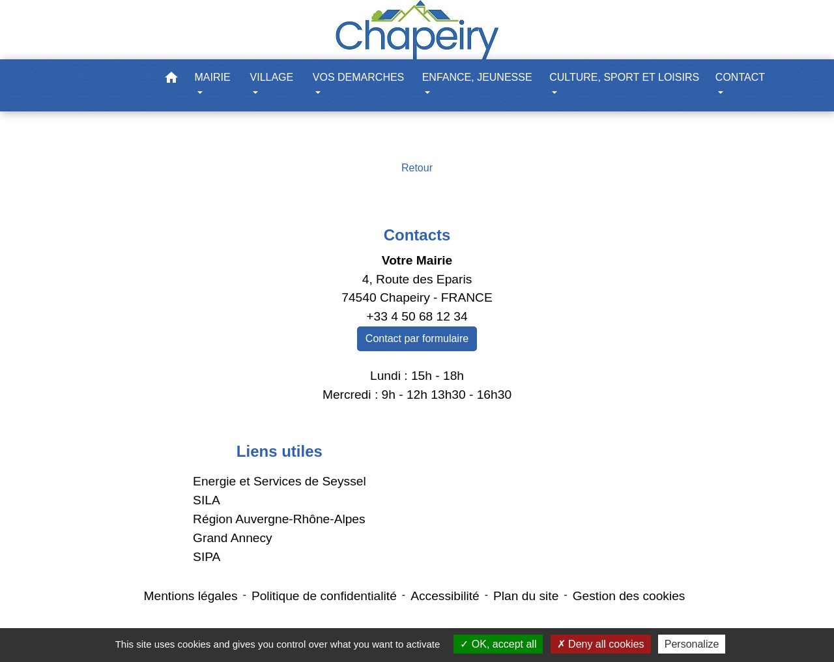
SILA (206, 500)
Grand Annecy (232, 538)
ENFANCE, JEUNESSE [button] (477, 77)
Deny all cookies (600, 644)
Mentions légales (191, 596)
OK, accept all (498, 644)
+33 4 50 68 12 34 (416, 316)
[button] (171, 80)
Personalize (692, 644)
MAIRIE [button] (213, 77)
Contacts (417, 235)
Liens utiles (280, 451)
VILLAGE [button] (272, 77)
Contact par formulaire (417, 338)
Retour (417, 167)
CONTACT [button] (740, 77)
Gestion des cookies (629, 596)
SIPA (206, 557)
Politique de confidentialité (324, 596)
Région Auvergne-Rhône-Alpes (279, 519)
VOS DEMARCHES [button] (358, 77)
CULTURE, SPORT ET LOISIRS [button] (624, 77)
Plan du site (525, 596)
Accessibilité (445, 596)
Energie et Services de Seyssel (279, 481)
